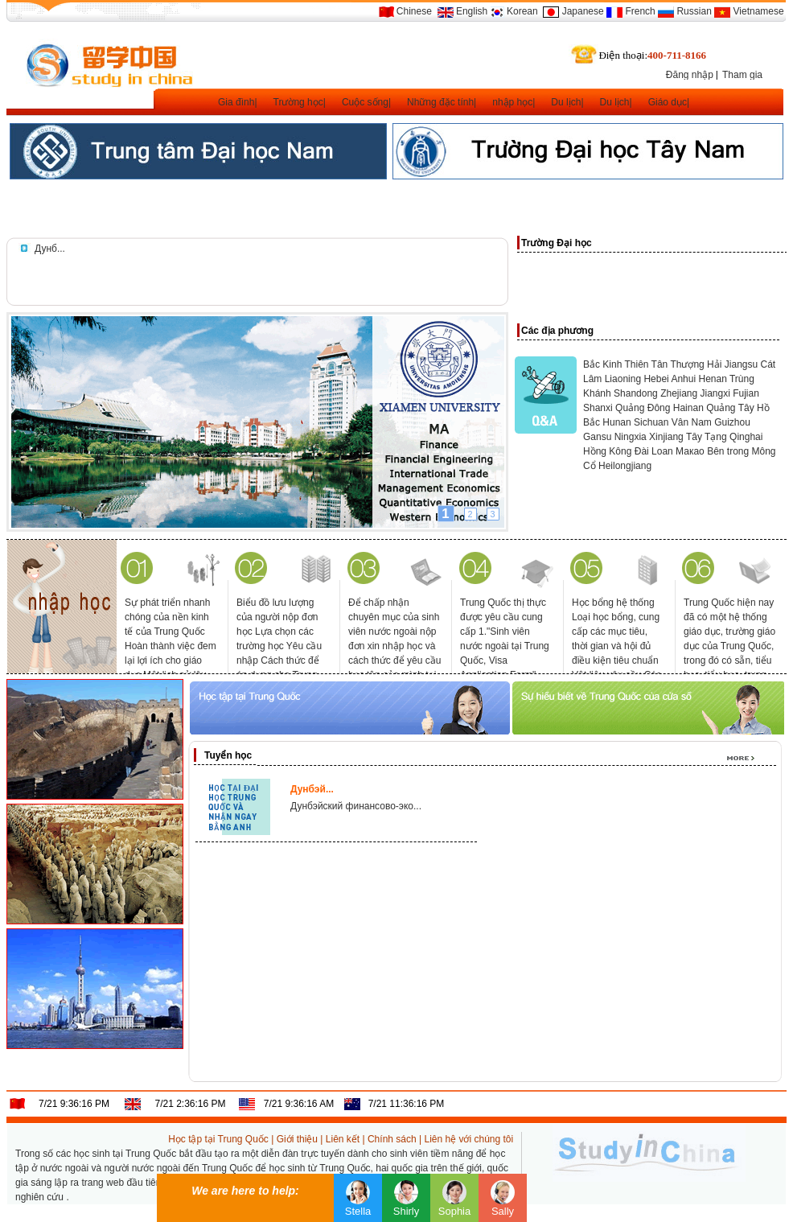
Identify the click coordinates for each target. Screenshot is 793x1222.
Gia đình (236, 102)
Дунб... (50, 248)
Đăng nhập (689, 74)
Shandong (636, 393)
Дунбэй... (312, 789)
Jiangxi (715, 393)
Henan (712, 379)
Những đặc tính (440, 102)
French (640, 11)
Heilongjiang (624, 465)
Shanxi (598, 408)
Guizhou (732, 422)
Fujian (746, 393)
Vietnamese (758, 11)
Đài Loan (654, 451)
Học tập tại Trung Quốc (218, 1139)
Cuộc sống (365, 102)
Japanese (583, 11)
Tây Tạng (706, 436)
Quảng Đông (642, 408)
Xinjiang (666, 436)
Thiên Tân (646, 364)
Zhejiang (678, 393)
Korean (522, 11)
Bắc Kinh (602, 364)
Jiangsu (741, 364)
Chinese (414, 11)
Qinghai (745, 436)
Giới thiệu (297, 1139)
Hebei (655, 379)
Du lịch (566, 102)
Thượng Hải (695, 364)
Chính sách (392, 1139)
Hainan (688, 408)
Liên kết (343, 1139)
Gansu (597, 436)
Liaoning (623, 379)
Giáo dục (667, 102)
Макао (690, 451)
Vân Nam (692, 422)
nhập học (512, 102)
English (471, 11)
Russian (693, 11)
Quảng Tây (730, 408)
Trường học (298, 102)
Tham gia (742, 74)
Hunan (616, 422)
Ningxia (630, 436)
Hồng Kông (607, 451)
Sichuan (651, 422)
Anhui (683, 379)
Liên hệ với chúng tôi (468, 1139)
